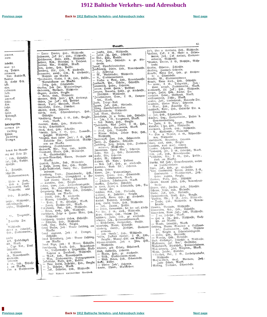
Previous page (12, 16)
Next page (200, 16)
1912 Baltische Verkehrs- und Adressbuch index (110, 16)
